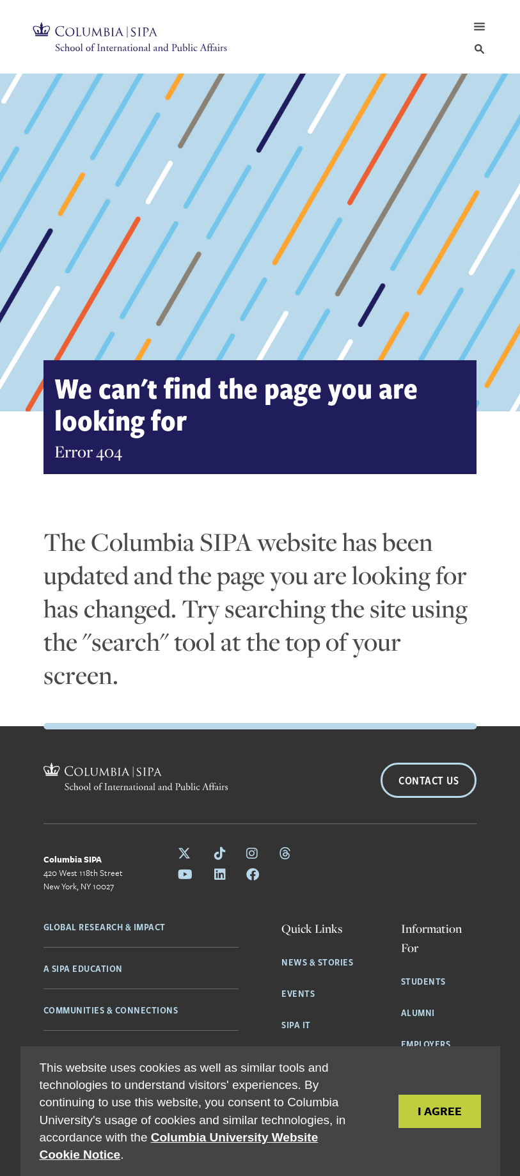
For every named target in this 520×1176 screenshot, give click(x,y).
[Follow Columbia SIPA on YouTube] (186, 874)
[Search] (479, 49)
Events (298, 993)
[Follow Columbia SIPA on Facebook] (252, 874)
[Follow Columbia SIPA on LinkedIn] (220, 874)
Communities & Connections (110, 1009)
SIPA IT (296, 1024)
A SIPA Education (83, 968)
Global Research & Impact (104, 926)
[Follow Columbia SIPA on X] (186, 853)
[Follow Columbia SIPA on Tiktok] (220, 853)
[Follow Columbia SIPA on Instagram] (252, 853)
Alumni (418, 1012)
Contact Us (428, 780)
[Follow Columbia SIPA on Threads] (285, 853)
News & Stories (317, 961)
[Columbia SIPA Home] (130, 36)
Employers (426, 1043)
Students (423, 980)
